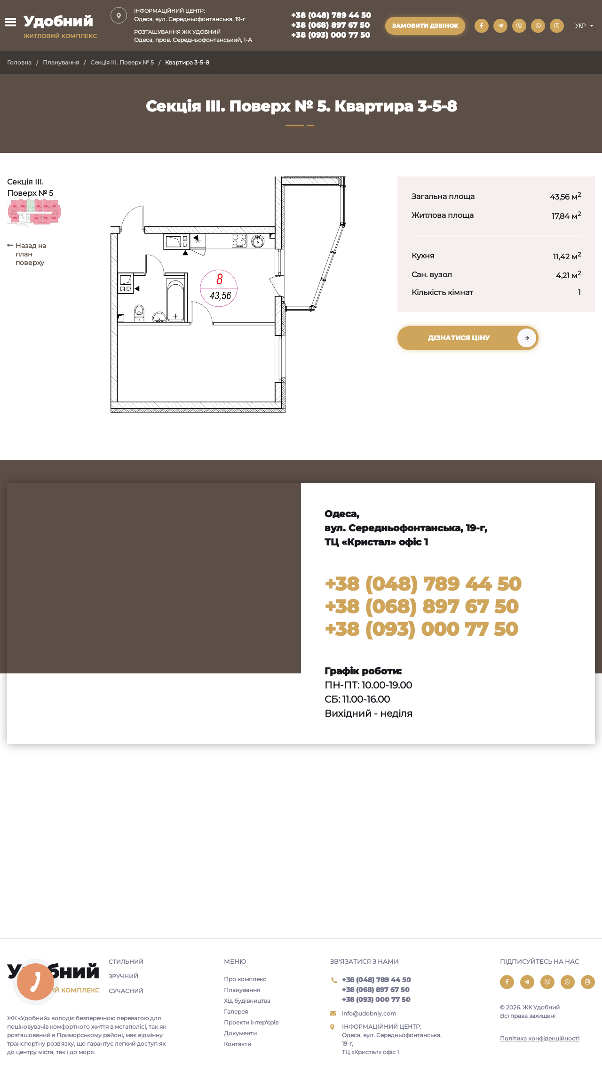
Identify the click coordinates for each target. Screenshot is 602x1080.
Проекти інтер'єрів (251, 1022)
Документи (240, 1033)
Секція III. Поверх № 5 (122, 62)
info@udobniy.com (369, 1013)
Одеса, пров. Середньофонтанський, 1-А (193, 36)
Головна (19, 62)
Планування (61, 62)
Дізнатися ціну (459, 338)
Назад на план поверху (31, 254)
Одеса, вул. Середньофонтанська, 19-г (193, 15)
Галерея (236, 1011)
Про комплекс (245, 979)
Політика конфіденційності (539, 1038)
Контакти (237, 1044)
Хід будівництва (247, 1000)
